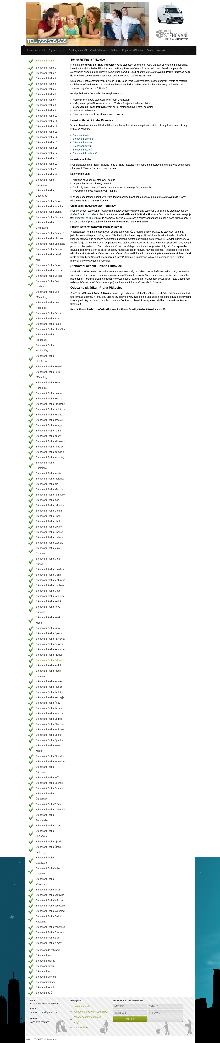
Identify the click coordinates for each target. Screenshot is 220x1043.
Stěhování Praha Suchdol (49, 782)
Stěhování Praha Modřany (50, 585)
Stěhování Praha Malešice (50, 569)
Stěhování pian (44, 955)
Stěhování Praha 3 (46, 78)
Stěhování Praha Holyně (49, 366)
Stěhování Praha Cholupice (50, 243)
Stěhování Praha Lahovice (50, 505)
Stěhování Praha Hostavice (50, 393)
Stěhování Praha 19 (46, 163)
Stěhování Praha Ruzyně (49, 708)
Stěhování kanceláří (83, 138)
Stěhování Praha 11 (46, 121)
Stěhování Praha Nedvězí (49, 601)
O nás (150, 50)
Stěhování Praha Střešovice (45, 769)
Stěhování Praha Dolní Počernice (48, 305)
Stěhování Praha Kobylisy (49, 446)
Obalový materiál (78, 50)
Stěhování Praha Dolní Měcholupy (48, 294)
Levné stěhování (36, 50)
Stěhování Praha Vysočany (50, 905)
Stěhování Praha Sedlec (49, 718)
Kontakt (161, 50)
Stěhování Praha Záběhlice (50, 927)
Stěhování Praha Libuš (48, 521)
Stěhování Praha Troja (48, 825)
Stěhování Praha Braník (49, 211)
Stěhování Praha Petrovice (50, 649)
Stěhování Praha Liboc (48, 516)
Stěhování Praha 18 (46, 158)
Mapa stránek (80, 1027)
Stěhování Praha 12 (46, 126)
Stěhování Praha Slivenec (50, 724)
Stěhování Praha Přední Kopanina (49, 673)
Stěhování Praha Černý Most (48, 257)
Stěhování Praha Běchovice (45, 193)
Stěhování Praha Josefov (49, 420)
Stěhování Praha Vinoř (48, 889)
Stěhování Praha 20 (46, 169)
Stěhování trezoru (45, 982)
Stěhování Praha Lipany (49, 526)
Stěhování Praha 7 (46, 99)
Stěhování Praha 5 (46, 89)
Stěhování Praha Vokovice (50, 895)
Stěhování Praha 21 (46, 174)
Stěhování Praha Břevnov (49, 217)
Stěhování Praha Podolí (48, 665)
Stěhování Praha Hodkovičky (45, 348)
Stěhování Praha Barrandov (45, 182)
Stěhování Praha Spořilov (49, 740)
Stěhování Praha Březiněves (45, 225)
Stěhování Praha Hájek (48, 323)
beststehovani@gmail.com (44, 1012)
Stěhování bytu (81, 135)
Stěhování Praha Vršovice (50, 900)
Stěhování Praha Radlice (49, 686)
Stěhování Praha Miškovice (50, 580)
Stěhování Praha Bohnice (49, 206)
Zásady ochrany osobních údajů (87, 1020)
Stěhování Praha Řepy (48, 702)
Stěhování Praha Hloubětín (50, 329)
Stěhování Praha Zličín (48, 937)
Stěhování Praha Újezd (48, 841)
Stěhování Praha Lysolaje (49, 542)
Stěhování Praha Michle (49, 574)
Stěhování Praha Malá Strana (48, 561)
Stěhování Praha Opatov (49, 633)
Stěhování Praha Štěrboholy (45, 796)
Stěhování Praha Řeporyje (50, 697)
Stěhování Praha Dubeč (49, 313)
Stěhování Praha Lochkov (49, 537)
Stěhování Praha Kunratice (50, 494)
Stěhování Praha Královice (50, 478)
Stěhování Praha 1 (46, 67)
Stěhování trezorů (82, 149)
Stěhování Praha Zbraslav (50, 932)
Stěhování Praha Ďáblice (49, 270)
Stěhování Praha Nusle (48, 628)
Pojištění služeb (56, 50)
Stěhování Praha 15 (46, 142)
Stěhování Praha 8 (46, 105)
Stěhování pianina (82, 142)
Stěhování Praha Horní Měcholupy (48, 375)
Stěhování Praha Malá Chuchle (48, 551)
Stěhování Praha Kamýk (49, 425)
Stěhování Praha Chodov (49, 238)
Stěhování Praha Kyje (47, 500)
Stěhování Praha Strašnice (50, 761)
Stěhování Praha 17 (46, 153)
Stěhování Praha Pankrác (49, 644)
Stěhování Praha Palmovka (50, 638)
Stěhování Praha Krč (47, 484)
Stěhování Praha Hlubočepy (45, 337)
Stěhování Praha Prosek (49, 681)
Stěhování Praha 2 (46, 73)
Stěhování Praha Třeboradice (45, 817)
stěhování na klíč (84, 218)
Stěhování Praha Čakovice (50, 249)
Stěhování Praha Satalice (49, 713)
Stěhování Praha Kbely (48, 436)
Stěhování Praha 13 (46, 131)
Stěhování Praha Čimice (49, 265)
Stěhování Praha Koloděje (50, 452)
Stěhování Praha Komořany (45, 465)
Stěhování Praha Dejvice (49, 275)
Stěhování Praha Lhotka (49, 510)
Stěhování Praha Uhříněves (45, 834)
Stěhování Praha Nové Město (48, 620)
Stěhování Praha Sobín (48, 734)
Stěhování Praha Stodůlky (50, 756)
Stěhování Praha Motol (48, 590)
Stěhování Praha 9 (46, 110)
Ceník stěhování (99, 50)
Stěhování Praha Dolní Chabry (48, 284)
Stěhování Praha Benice (49, 201)
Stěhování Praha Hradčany (50, 404)
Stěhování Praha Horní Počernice (48, 385)
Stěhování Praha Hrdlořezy (50, 409)
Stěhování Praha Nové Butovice (48, 609)
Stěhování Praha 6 (46, 94)
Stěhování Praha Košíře (49, 473)
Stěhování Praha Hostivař (49, 398)
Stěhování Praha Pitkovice (50, 660)
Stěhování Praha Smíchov (50, 729)
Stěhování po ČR (45, 992)
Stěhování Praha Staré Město (48, 748)
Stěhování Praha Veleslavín (45, 860)
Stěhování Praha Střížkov (49, 777)
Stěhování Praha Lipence (49, 532)
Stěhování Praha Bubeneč (50, 233)
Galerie (115, 50)
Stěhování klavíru (82, 146)
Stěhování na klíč (45, 987)
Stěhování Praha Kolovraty (50, 457)
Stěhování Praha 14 (46, 137)
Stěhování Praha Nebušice (50, 596)
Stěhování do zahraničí (85, 153)
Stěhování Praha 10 (46, 115)
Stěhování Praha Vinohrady (45, 882)
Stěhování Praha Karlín (48, 430)
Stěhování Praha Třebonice (50, 809)
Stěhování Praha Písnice (49, 654)
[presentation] (139, 1029)
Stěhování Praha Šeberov (49, 788)
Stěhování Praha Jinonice (49, 414)
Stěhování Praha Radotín (49, 692)
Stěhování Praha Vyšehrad (50, 911)
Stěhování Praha (45, 60)
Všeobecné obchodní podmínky (90, 1011)
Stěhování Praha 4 (46, 83)
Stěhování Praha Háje (47, 318)
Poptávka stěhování (132, 50)
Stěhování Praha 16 (46, 147)
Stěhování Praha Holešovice (45, 358)
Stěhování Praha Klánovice (50, 441)
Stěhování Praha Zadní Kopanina (48, 919)
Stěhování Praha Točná (48, 804)
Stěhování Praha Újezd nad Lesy (48, 850)
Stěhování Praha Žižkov (49, 943)
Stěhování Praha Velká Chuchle (48, 871)
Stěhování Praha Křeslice (49, 489)
